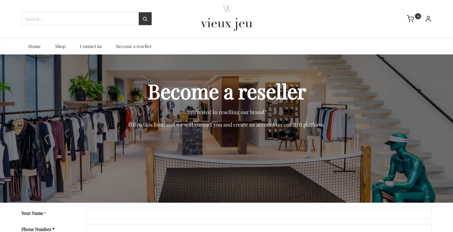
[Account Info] (428, 19)
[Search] (145, 18)
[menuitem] (34, 46)
